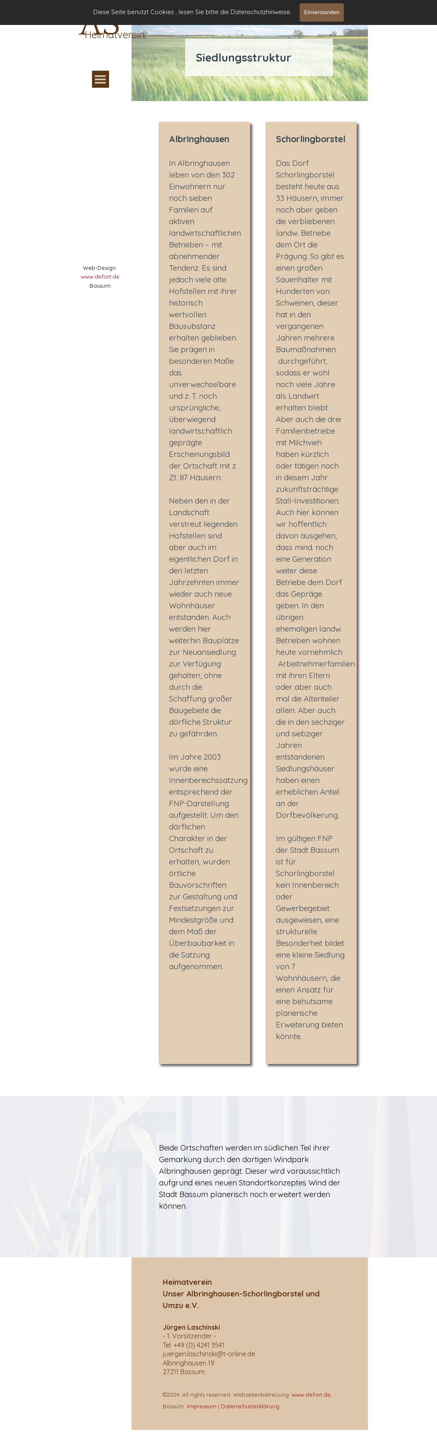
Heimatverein (114, 34)
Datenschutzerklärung (250, 1406)
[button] (209, 1353)
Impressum (201, 1406)
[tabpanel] (100, 276)
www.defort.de (100, 276)
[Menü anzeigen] (100, 79)
